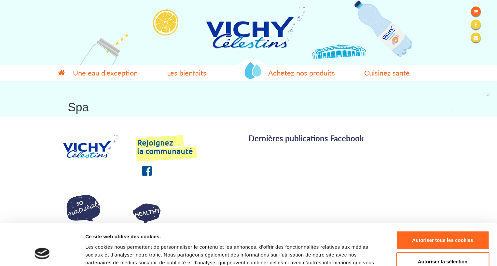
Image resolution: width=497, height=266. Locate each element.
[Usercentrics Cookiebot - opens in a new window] (42, 253)
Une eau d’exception (105, 73)
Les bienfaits (186, 73)
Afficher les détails (358, 253)
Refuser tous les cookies (443, 244)
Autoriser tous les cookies (442, 202)
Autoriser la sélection (443, 223)
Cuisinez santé (387, 73)
